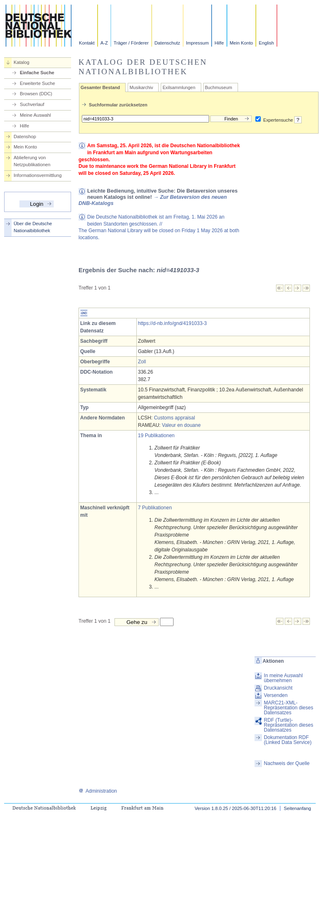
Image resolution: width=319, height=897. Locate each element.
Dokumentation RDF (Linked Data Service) (288, 740)
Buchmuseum (218, 87)
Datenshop (25, 136)
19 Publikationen (156, 435)
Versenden (276, 695)
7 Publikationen (155, 508)
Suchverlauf (32, 104)
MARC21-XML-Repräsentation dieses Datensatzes (288, 708)
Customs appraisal (174, 418)
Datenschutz (167, 42)
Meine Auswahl (35, 115)
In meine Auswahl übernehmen (283, 678)
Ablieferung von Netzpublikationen (32, 161)
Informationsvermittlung (38, 175)
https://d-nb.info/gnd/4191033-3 (172, 323)
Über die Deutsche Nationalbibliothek (33, 227)
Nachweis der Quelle (287, 763)
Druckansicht (278, 688)
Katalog (21, 62)
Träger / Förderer (131, 42)
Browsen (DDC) (36, 93)
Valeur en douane (181, 425)
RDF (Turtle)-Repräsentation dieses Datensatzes (288, 725)
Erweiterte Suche (37, 83)
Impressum (197, 42)
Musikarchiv (141, 87)
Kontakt (87, 42)
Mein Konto (241, 42)
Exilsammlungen (178, 87)
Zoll (142, 362)
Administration (98, 791)
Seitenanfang (297, 808)
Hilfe (219, 42)
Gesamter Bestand (100, 87)
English (266, 42)
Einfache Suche (37, 72)
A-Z (104, 42)
